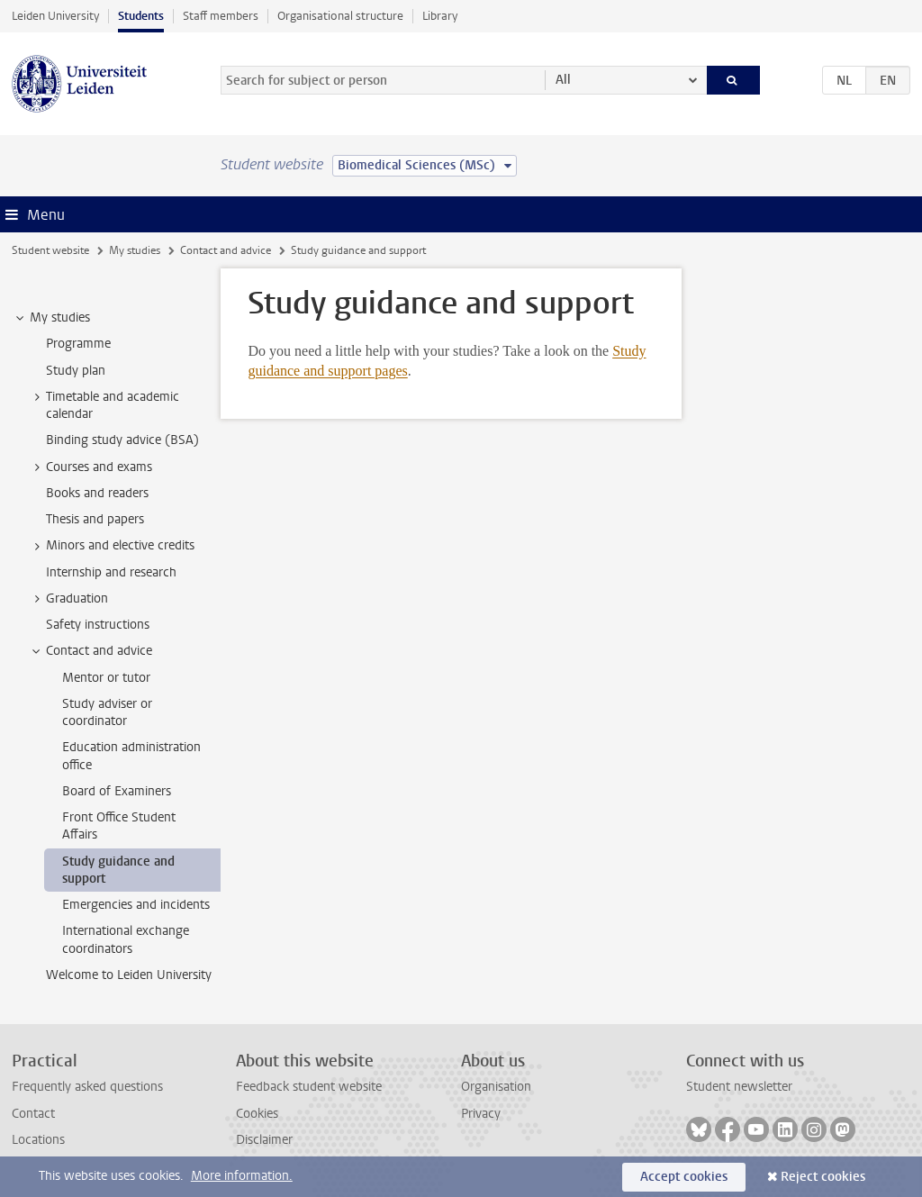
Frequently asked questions (87, 1086)
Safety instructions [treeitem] (97, 624)
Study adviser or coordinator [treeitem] (107, 712)
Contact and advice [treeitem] (90, 651)
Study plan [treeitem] (75, 370)
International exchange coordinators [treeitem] (125, 939)
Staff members (220, 15)
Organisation (496, 1086)
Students (141, 15)
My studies (134, 250)
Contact (33, 1113)
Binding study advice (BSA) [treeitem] (122, 440)
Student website (50, 250)
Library (439, 15)
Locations (38, 1139)
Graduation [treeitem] (68, 599)
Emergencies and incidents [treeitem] (136, 904)
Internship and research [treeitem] (111, 572)
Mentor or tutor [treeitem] (106, 677)
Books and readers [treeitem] (97, 493)
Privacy (481, 1113)
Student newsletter (739, 1086)
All (563, 79)
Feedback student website (309, 1086)
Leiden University (55, 15)
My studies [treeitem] (51, 318)
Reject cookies (823, 1176)
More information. (242, 1175)
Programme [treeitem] (78, 343)
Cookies (257, 1113)
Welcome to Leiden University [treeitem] (129, 975)
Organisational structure (340, 15)
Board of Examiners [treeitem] (116, 791)
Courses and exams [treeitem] (90, 467)
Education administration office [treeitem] (131, 756)
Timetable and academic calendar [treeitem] (104, 405)
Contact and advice (225, 250)
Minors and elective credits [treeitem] (111, 546)
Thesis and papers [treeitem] (95, 519)
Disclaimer (264, 1139)
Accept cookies (684, 1176)
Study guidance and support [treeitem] (118, 870)
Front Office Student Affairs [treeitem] (119, 826)
